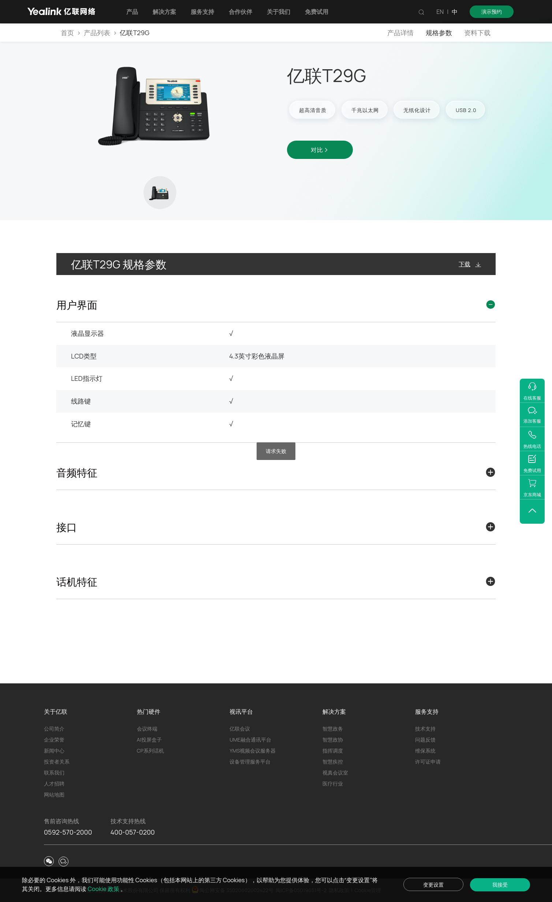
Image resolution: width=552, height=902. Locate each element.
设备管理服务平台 (250, 761)
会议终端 (147, 728)
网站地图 (54, 794)
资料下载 (477, 32)
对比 (320, 150)
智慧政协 (332, 739)
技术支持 (425, 728)
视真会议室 (335, 772)
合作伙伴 (240, 12)
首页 (67, 32)
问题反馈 (425, 739)
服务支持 (202, 12)
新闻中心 (54, 750)
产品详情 (400, 32)
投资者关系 (57, 761)
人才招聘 (54, 783)
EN (440, 12)
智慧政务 (332, 728)
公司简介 (54, 728)
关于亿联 (55, 712)
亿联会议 (240, 728)
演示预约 (491, 11)
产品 (132, 12)
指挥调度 (332, 750)
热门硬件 (148, 712)
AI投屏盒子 (149, 739)
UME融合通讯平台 (250, 739)
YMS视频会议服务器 (253, 750)
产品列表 (97, 32)
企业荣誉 (54, 739)
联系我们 (54, 772)
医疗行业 (332, 783)
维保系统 (425, 750)
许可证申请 (428, 761)
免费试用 (316, 12)
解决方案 (164, 12)
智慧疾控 (332, 761)
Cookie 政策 (104, 889)
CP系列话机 (150, 750)
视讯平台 (241, 712)
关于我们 (278, 12)
